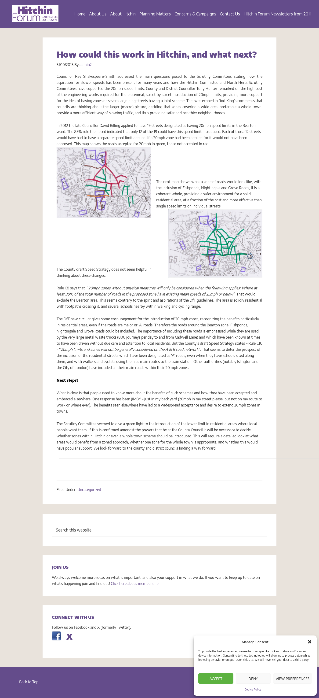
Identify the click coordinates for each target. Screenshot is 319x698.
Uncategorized (89, 489)
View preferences (292, 678)
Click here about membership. (135, 583)
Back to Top (28, 682)
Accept (216, 678)
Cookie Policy (253, 689)
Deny (253, 678)
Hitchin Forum (35, 16)
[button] (309, 641)
